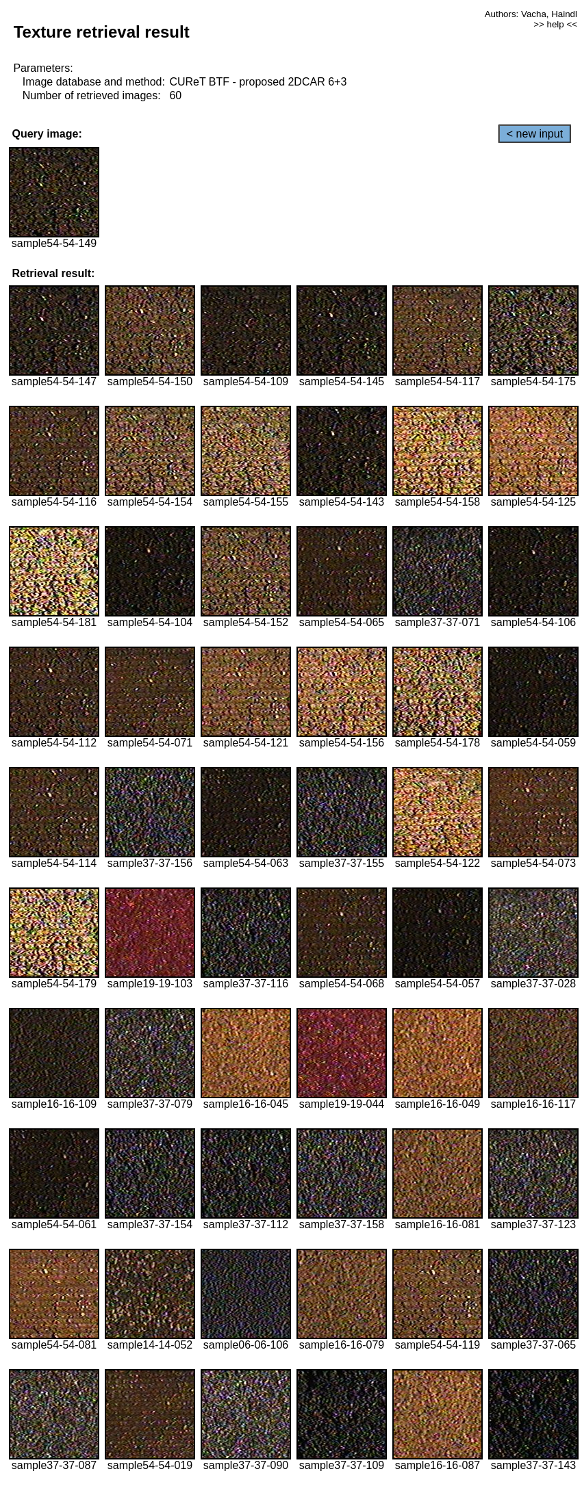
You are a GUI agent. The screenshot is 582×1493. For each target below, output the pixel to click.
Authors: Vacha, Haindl (531, 14)
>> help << (555, 24)
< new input (535, 134)
